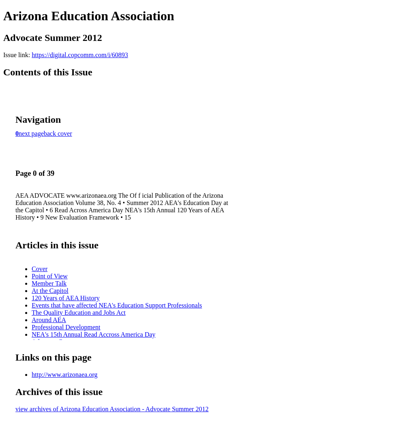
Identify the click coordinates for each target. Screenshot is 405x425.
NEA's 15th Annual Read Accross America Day (93, 334)
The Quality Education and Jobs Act (79, 312)
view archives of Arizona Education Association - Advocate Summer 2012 (112, 409)
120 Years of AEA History (66, 298)
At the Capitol (50, 290)
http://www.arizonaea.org (64, 374)
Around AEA (49, 319)
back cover (58, 133)
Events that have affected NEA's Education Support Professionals (117, 305)
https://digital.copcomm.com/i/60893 (80, 54)
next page (31, 133)
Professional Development (66, 327)
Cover (39, 268)
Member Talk (49, 283)
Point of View (50, 276)
